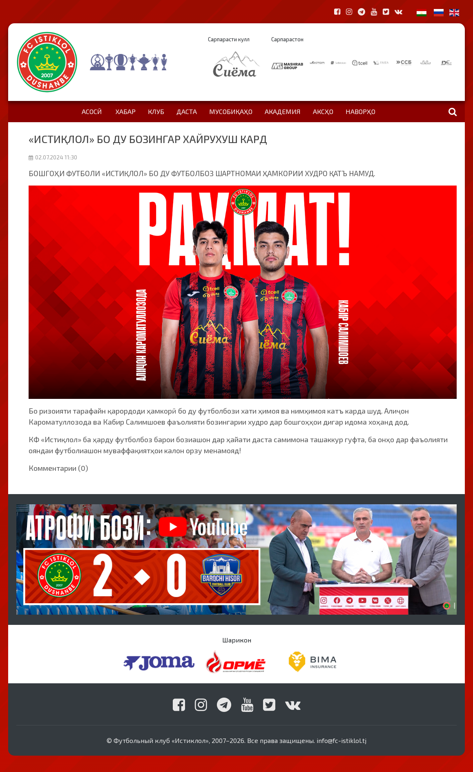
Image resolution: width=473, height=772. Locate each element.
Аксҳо (323, 111)
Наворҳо (360, 111)
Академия (283, 111)
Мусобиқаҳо (230, 111)
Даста (186, 111)
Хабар (126, 111)
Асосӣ (92, 111)
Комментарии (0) (58, 467)
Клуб (156, 111)
